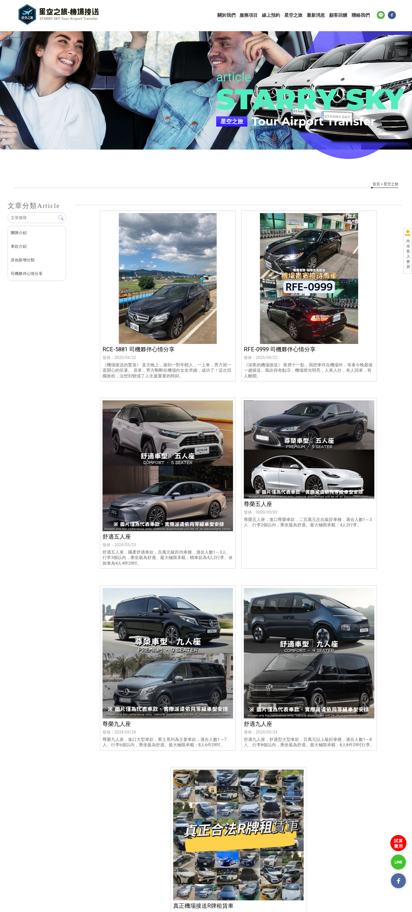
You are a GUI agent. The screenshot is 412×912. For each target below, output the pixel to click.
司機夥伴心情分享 (26, 273)
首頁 (376, 184)
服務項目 (251, 15)
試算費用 (398, 843)
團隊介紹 (18, 232)
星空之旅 (296, 15)
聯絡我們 (362, 15)
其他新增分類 (22, 260)
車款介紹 (18, 246)
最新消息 (318, 15)
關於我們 (229, 15)
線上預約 (273, 15)
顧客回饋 (340, 15)
